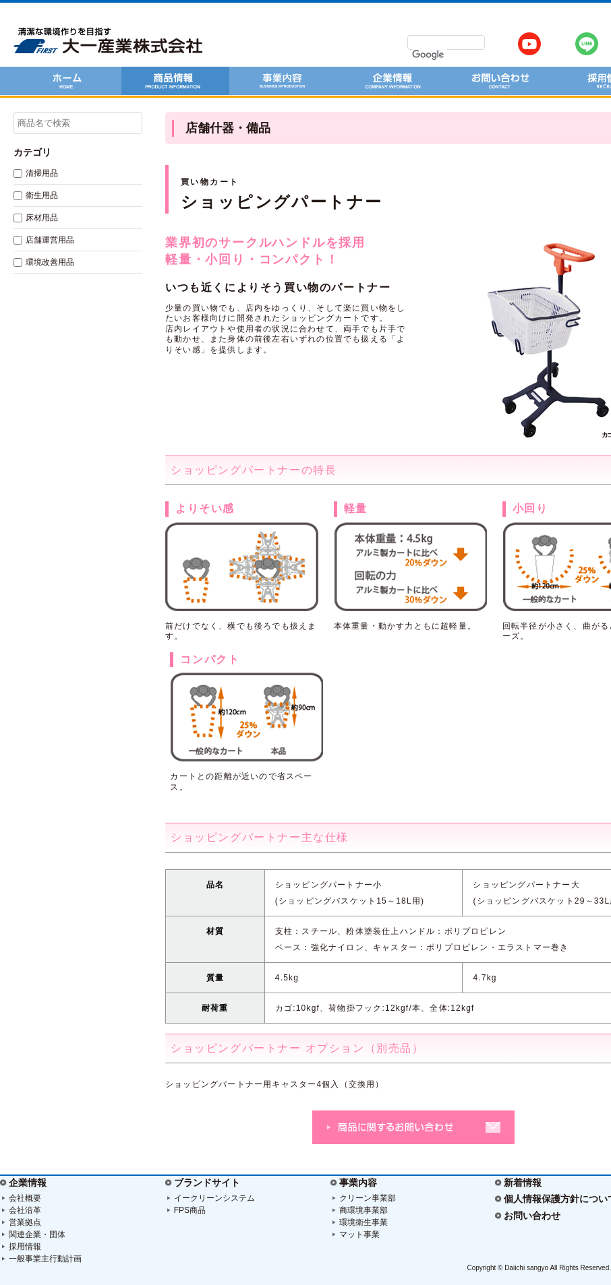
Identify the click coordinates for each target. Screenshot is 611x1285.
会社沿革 (25, 1210)
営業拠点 (25, 1222)
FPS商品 (190, 1210)
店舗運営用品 (50, 240)
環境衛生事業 (363, 1222)
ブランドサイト (207, 1182)
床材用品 (42, 217)
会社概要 (25, 1198)
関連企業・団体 (37, 1234)
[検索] (429, 54)
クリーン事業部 (367, 1198)
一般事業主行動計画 (45, 1258)
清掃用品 (42, 173)
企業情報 (28, 1182)
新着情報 (523, 1182)
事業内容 (358, 1182)
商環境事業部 (363, 1210)
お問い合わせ (532, 1215)
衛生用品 (42, 195)
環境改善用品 (50, 262)
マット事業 (359, 1234)
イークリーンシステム (214, 1198)
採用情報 (25, 1246)
